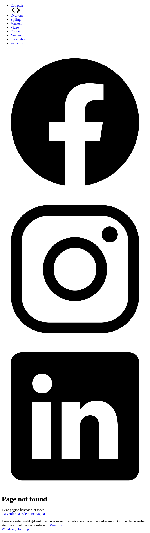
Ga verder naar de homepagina (23, 514)
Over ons (17, 15)
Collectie (17, 5)
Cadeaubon (18, 39)
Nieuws (16, 35)
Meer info (56, 525)
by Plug (23, 529)
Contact (16, 31)
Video (15, 27)
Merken (16, 23)
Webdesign (9, 529)
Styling (16, 19)
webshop (17, 43)
